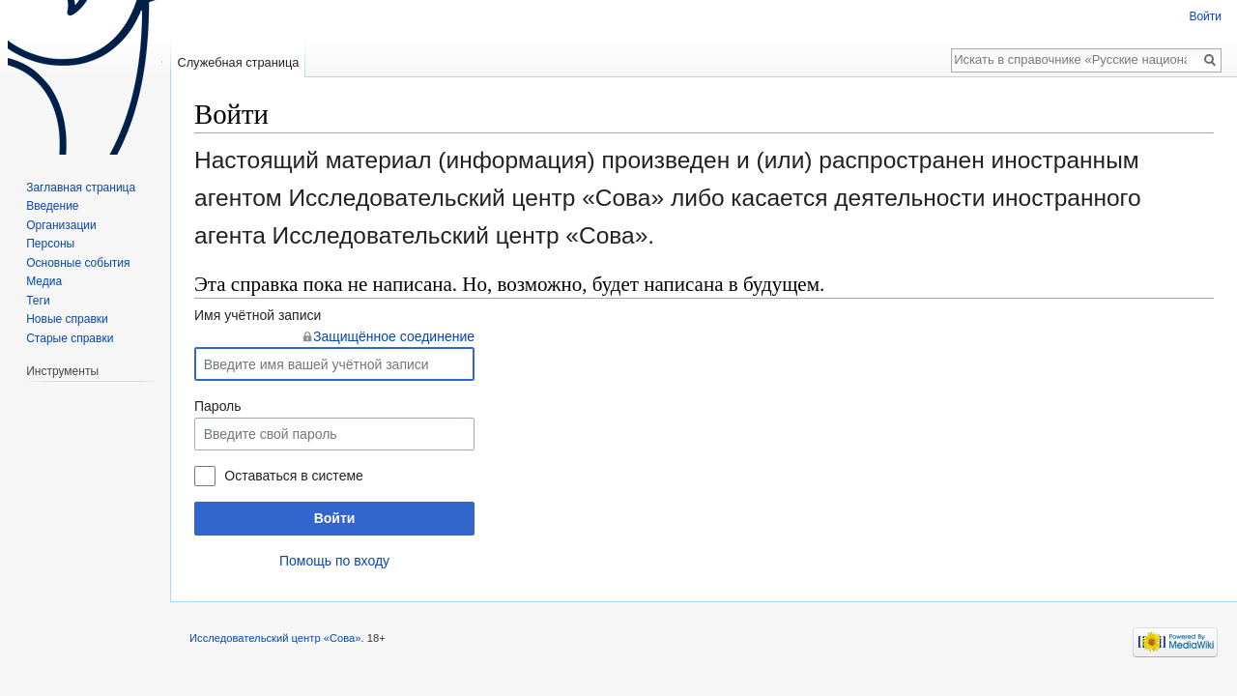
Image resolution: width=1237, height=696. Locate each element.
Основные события (77, 263)
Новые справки (67, 319)
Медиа (44, 281)
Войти (335, 518)
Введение (52, 206)
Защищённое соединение (394, 336)
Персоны (50, 243)
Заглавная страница (80, 187)
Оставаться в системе (293, 475)
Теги (37, 300)
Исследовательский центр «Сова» (275, 638)
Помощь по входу (334, 560)
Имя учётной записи (257, 315)
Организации (61, 225)
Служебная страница (238, 62)
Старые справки (69, 338)
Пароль (218, 406)
